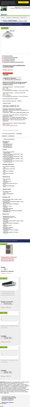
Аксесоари (11, 136)
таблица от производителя (9, 139)
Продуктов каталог (8, 56)
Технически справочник (9, 59)
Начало (3, 17)
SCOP (4, 95)
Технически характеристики (8, 133)
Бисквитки (11, 402)
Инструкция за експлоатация (11, 57)
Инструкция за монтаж (9, 60)
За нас (1, 406)
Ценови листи (23, 17)
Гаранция (4, 136)
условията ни (17, 79)
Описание (19, 133)
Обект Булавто (6, 124)
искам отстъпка (8, 73)
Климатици (8, 17)
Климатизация (15, 17)
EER (4, 88)
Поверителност (5, 402)
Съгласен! (23, 2)
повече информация (12, 4)
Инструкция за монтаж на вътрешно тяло (14, 62)
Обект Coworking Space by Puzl (10, 125)
